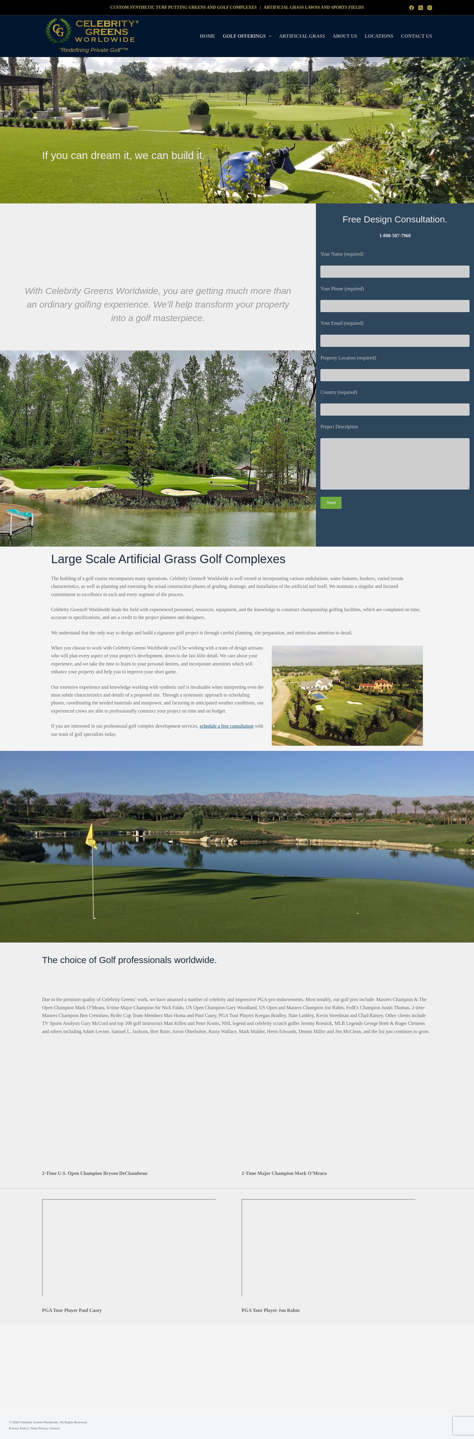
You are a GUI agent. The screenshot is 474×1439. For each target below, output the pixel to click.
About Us (345, 36)
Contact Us (416, 36)
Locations (379, 36)
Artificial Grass (302, 36)
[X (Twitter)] (420, 7)
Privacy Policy (18, 1428)
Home (207, 36)
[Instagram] (429, 7)
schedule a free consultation (226, 726)
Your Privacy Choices (45, 1428)
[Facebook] (411, 7)
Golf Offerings (248, 36)
